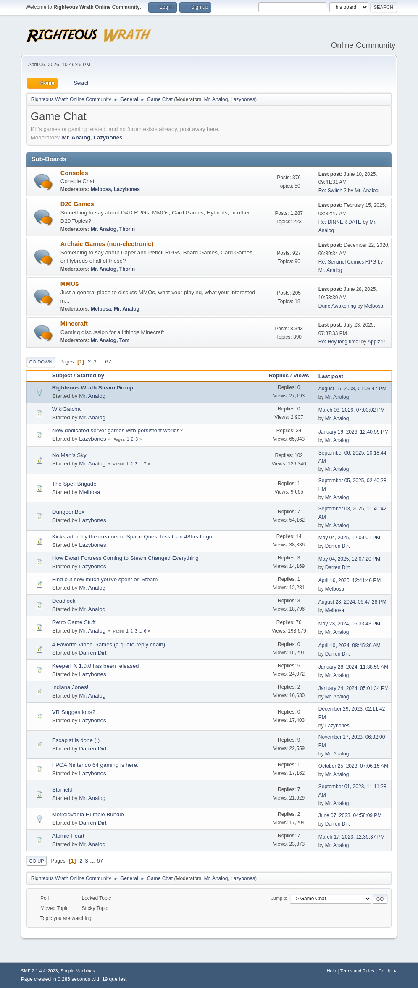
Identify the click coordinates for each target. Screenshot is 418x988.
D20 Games (77, 204)
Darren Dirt (337, 546)
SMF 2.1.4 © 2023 (39, 970)
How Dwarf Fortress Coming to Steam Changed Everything (125, 558)
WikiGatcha (66, 409)
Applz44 (377, 342)
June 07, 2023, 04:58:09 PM (350, 815)
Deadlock (64, 601)
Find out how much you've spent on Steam (105, 579)
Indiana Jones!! (71, 687)
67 (108, 361)
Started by (90, 375)
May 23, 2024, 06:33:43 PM (349, 624)
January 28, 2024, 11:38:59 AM (353, 667)
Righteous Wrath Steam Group (93, 387)
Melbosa (101, 189)
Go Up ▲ (387, 970)
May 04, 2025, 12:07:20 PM (349, 559)
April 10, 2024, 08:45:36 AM (349, 645)
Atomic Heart (68, 836)
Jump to (279, 898)
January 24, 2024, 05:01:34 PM (353, 688)
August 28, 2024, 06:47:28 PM (352, 602)
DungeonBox (68, 512)
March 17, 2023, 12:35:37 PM (351, 837)
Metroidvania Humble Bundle (88, 814)
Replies (279, 375)
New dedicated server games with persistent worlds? (117, 430)
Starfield (62, 790)
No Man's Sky (69, 455)
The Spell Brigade (74, 484)
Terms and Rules (357, 970)
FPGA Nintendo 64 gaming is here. (95, 765)
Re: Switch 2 (332, 190)
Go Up (36, 860)
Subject (62, 375)
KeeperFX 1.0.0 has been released (95, 666)
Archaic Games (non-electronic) (107, 243)
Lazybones (243, 99)
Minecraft (74, 323)
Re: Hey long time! (339, 342)
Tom (124, 340)
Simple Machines (77, 970)
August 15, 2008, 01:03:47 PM (352, 389)
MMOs (69, 283)
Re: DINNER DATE (339, 222)
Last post (334, 376)
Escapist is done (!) (76, 740)
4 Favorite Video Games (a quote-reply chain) (108, 644)
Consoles (74, 173)
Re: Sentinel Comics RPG (347, 262)
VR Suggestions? (73, 712)
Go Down (41, 361)
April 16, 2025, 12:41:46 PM (349, 580)
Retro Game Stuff (73, 622)
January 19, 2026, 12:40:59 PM (353, 432)
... (101, 361)
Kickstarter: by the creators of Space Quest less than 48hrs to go (132, 536)
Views (301, 375)
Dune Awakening (338, 306)
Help (331, 970)
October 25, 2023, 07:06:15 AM (353, 766)
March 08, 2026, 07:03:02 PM (351, 410)
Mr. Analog (216, 99)
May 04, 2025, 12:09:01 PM (349, 538)
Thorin (127, 229)
